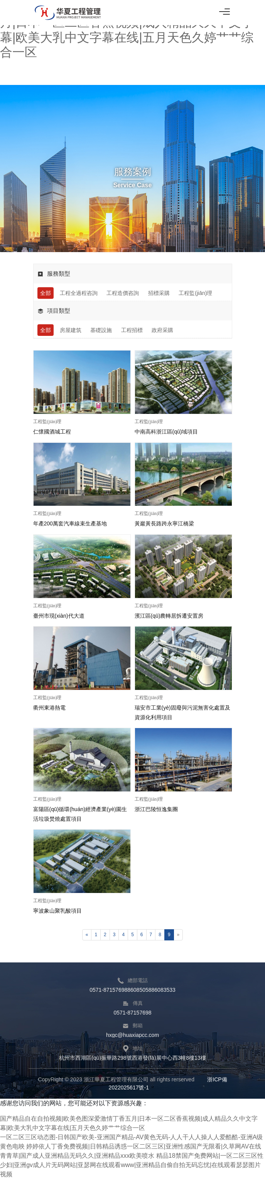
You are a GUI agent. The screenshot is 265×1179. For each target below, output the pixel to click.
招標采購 (159, 293)
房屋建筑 (70, 330)
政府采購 (162, 330)
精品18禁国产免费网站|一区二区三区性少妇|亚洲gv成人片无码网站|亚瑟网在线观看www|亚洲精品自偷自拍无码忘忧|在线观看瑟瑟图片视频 (131, 1164)
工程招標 (132, 330)
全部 (45, 293)
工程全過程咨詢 (79, 293)
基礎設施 (101, 330)
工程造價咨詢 (122, 293)
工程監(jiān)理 (195, 293)
